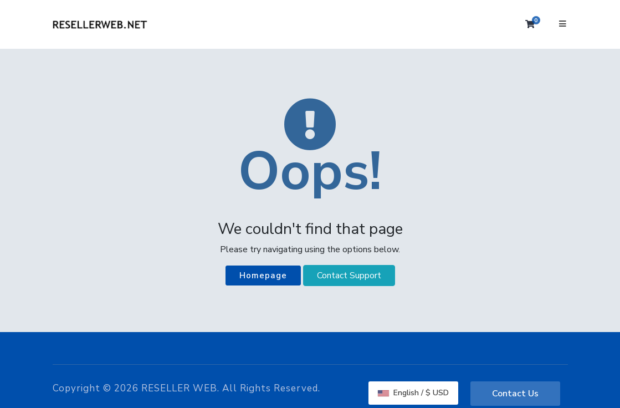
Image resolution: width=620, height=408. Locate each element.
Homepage (263, 275)
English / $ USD (413, 392)
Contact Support (349, 275)
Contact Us (515, 393)
